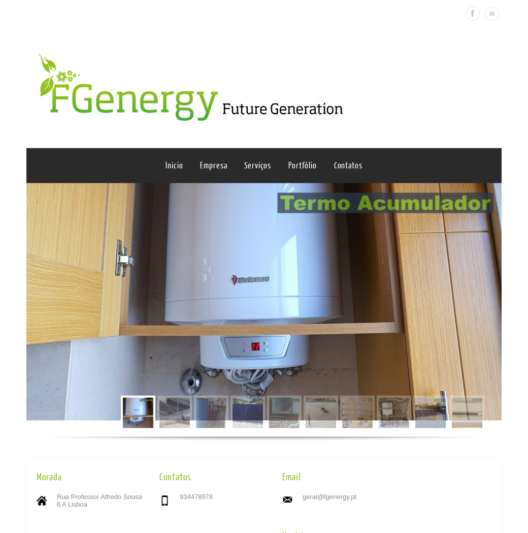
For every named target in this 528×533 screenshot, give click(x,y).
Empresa (213, 165)
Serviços (257, 165)
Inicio (174, 165)
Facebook (473, 14)
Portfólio (302, 165)
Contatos (348, 165)
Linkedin (492, 14)
